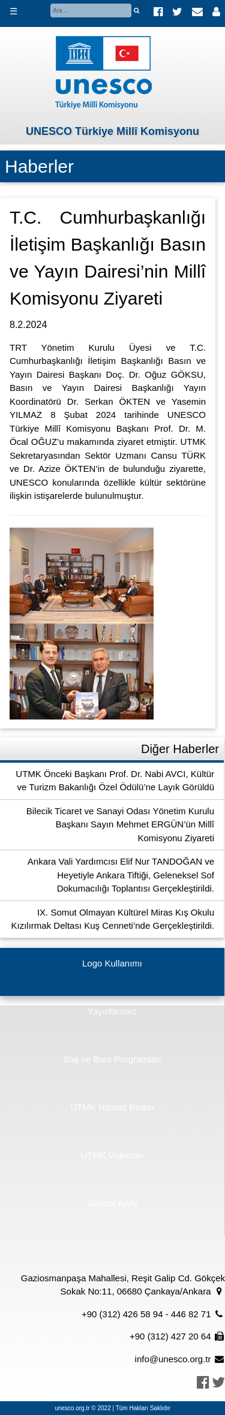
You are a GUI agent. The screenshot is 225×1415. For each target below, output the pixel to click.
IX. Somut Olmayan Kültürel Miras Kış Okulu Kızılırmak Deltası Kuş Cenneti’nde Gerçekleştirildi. (112, 919)
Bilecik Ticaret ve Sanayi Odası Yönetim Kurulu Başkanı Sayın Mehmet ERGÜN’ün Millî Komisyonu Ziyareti (120, 824)
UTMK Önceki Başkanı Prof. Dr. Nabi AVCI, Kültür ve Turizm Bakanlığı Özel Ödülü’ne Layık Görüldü (115, 781)
